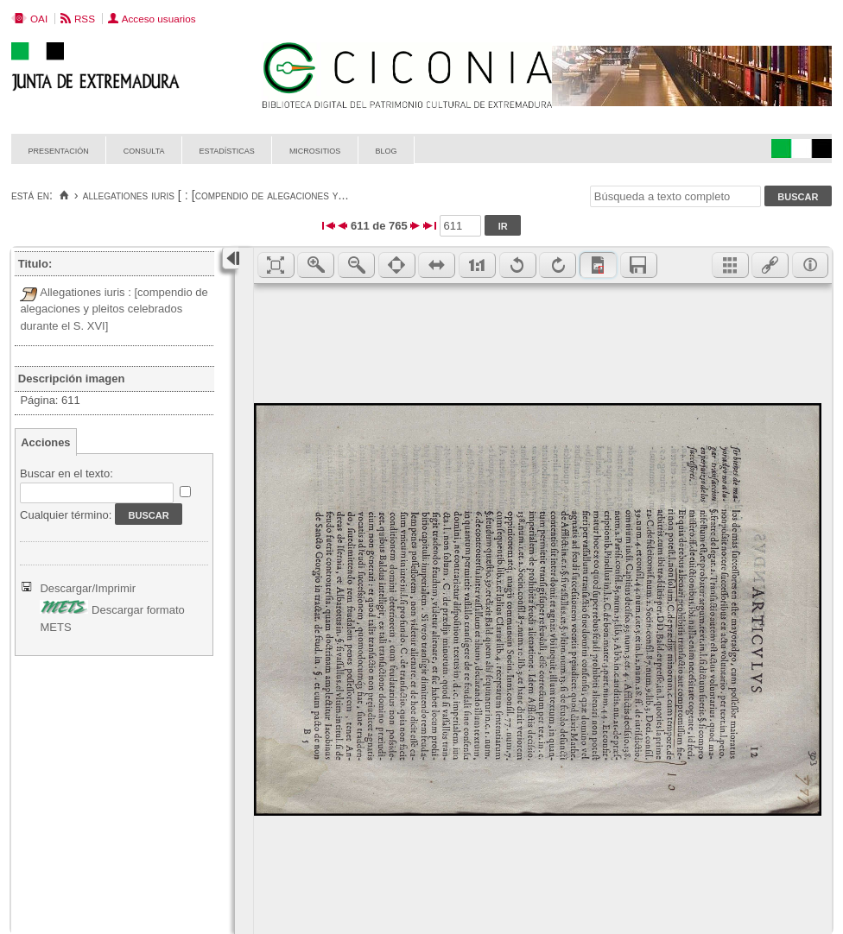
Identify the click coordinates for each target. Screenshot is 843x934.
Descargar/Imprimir (88, 588)
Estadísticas (227, 149)
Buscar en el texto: (66, 473)
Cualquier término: (65, 514)
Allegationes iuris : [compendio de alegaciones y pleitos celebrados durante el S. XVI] (113, 309)
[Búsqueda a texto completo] (675, 196)
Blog (385, 149)
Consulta (144, 149)
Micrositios (315, 149)
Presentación (59, 149)
